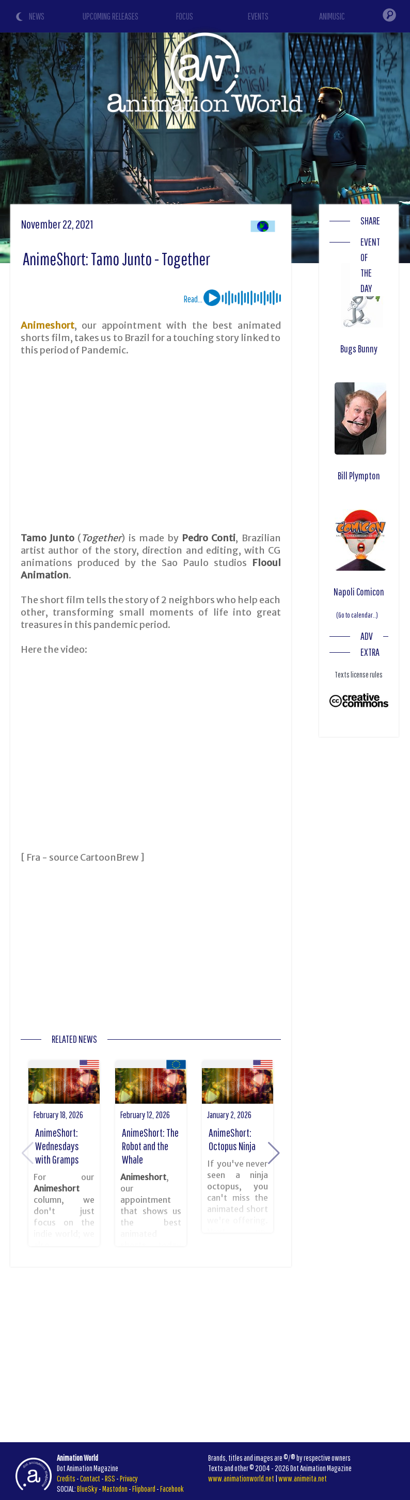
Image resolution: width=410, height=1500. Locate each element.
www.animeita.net (302, 1478)
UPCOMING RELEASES (110, 16)
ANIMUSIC (332, 16)
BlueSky (87, 1488)
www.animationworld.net (241, 1478)
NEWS (36, 16)
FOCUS (184, 16)
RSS (110, 1478)
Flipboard (143, 1488)
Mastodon (115, 1488)
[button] (274, 1153)
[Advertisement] (150, 444)
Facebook (172, 1488)
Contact (90, 1478)
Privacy (129, 1478)
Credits (66, 1478)
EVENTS (258, 16)
